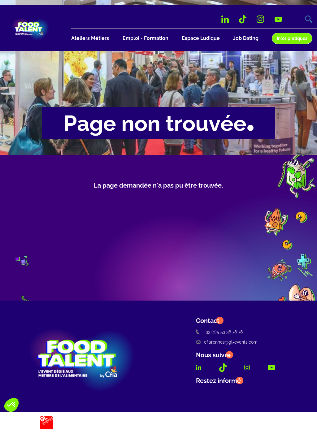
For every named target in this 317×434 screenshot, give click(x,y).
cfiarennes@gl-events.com (227, 342)
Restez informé (218, 380)
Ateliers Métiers (90, 38)
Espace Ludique (201, 38)
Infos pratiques (292, 38)
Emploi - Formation (145, 38)
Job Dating (245, 38)
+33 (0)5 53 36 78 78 (219, 331)
